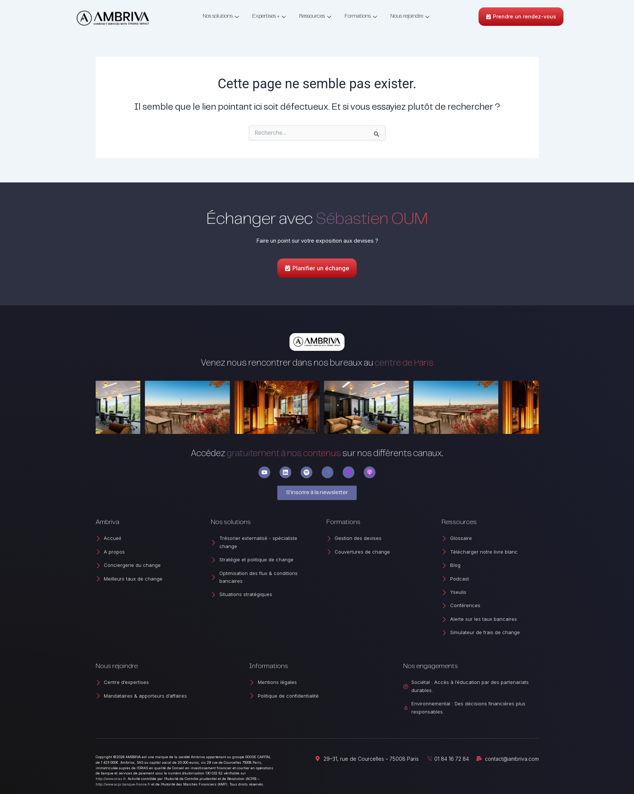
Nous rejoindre (409, 16)
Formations (361, 16)
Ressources (315, 16)
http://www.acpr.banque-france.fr (123, 784)
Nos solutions (221, 16)
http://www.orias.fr (111, 779)
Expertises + (269, 16)
